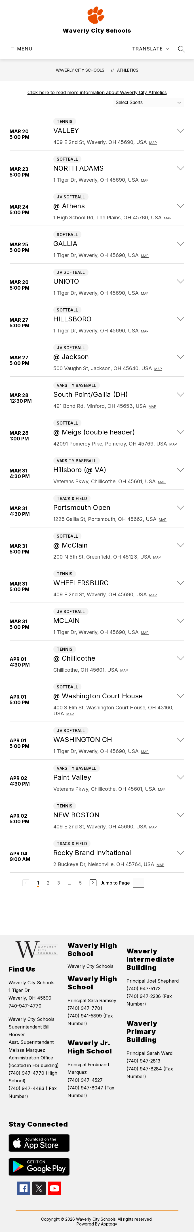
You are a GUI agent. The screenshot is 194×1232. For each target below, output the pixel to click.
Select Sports (129, 102)
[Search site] (181, 49)
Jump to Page (115, 883)
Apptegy (109, 1224)
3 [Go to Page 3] (58, 883)
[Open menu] (21, 48)
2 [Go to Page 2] (48, 883)
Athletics (127, 70)
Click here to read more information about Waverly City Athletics (97, 92)
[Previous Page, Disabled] (25, 882)
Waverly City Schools (80, 70)
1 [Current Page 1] (38, 883)
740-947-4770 (25, 1006)
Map (153, 143)
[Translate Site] (151, 48)
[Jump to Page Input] (138, 883)
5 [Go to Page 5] (80, 883)
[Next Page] (93, 882)
